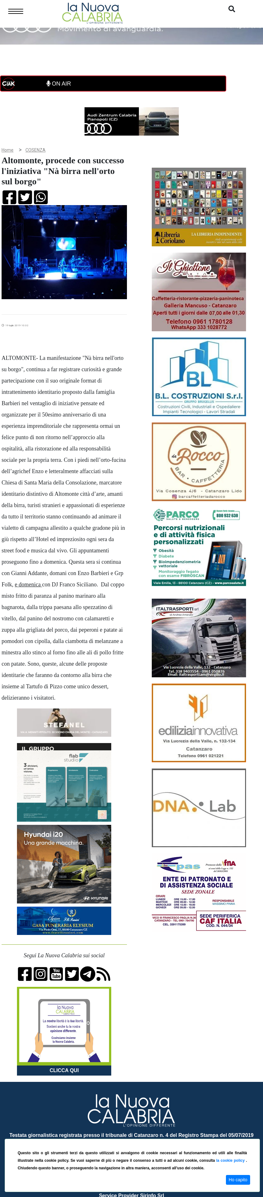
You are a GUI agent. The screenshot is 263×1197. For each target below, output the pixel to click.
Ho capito (238, 1179)
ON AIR (59, 84)
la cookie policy (231, 1160)
